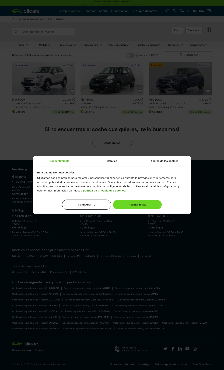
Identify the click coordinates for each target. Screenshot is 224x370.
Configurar (87, 204)
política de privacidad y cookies (104, 190)
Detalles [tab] (112, 160)
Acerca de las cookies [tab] (164, 160)
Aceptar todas (137, 204)
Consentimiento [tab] (60, 160)
